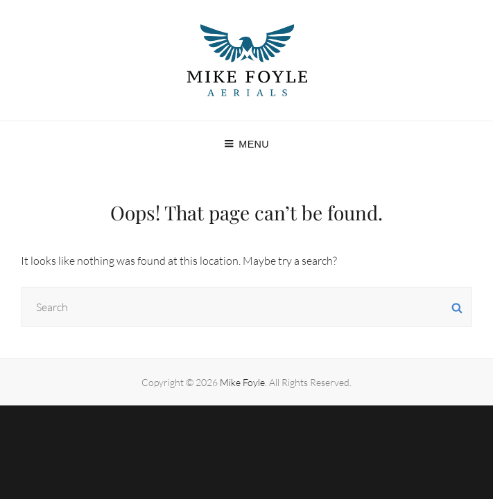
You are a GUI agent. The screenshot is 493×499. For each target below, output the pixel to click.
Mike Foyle (242, 382)
